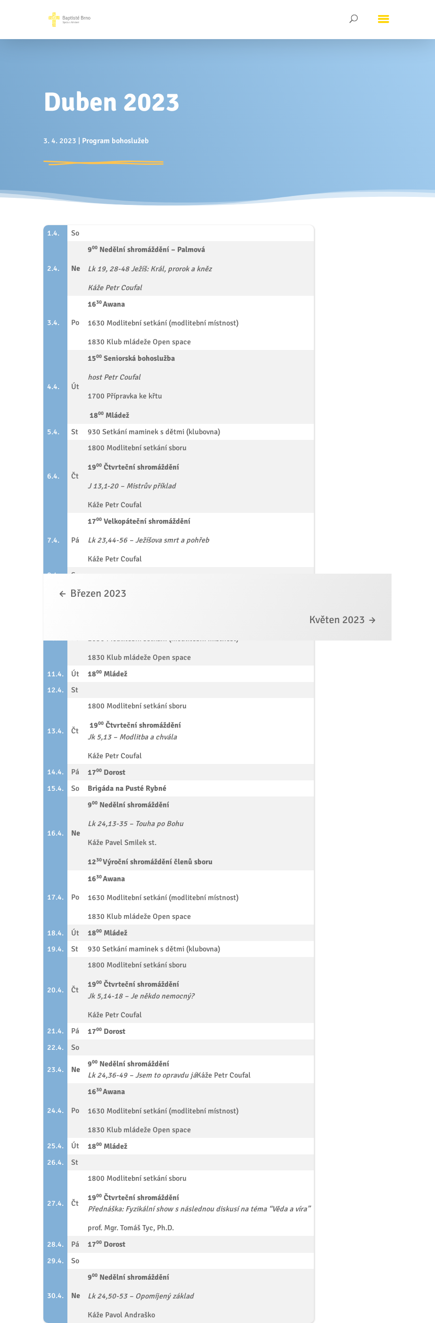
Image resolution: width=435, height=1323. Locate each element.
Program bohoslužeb (115, 141)
